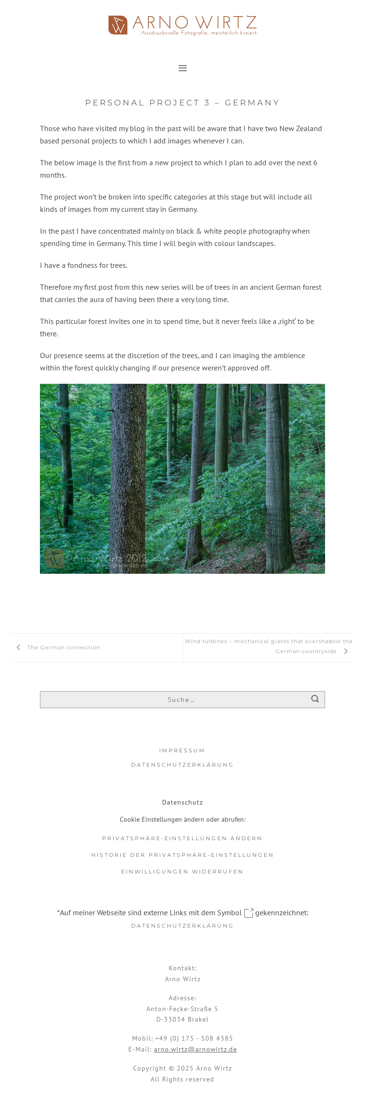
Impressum (182, 750)
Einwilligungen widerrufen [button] (182, 871)
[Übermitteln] (315, 700)
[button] (183, 67)
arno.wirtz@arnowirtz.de (195, 1049)
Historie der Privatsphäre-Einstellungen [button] (182, 855)
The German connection (56, 647)
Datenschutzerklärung (182, 764)
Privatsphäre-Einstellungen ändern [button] (182, 838)
